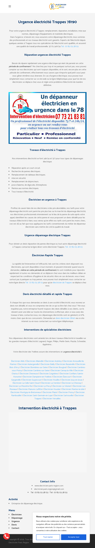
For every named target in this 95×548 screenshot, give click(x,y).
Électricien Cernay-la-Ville (62, 370)
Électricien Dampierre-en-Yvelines (37, 377)
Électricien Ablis (18, 361)
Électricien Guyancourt (32, 380)
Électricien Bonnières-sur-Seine (34, 367)
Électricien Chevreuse (29, 373)
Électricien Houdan (52, 389)
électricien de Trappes (62, 282)
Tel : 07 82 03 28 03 (69, 46)
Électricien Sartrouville (63, 395)
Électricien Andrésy (53, 361)
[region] (61, 527)
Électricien (17, 514)
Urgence (16, 521)
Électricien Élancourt (62, 377)
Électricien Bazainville (65, 364)
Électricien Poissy (66, 392)
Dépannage (17, 518)
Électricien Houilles (52, 380)
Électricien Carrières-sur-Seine (36, 370)
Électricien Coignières (49, 373)
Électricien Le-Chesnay (71, 383)
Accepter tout (73, 537)
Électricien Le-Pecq (42, 386)
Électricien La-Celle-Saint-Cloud (26, 383)
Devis (14, 525)
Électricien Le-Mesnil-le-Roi (20, 386)
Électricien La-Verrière (50, 383)
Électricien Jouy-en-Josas (72, 380)
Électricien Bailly (48, 364)
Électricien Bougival (57, 367)
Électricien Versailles (52, 398)
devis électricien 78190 (65, 318)
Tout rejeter (48, 537)
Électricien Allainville (34, 361)
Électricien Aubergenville (28, 364)
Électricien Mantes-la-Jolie (73, 389)
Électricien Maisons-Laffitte (30, 389)
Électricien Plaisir (50, 392)
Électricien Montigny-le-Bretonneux (26, 392)
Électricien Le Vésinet (62, 386)
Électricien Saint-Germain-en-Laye (37, 395)
